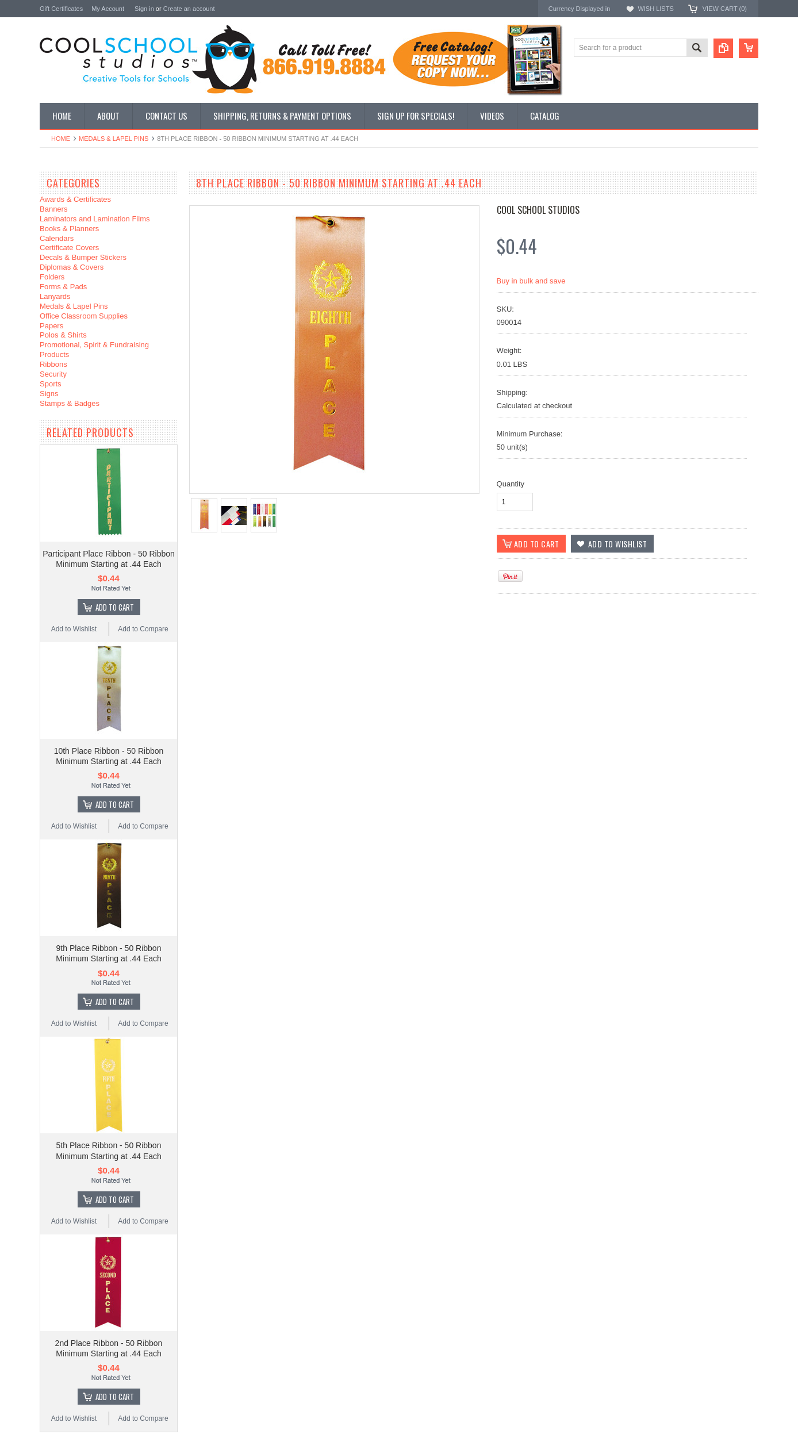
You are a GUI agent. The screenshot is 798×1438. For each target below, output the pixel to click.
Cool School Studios (538, 210)
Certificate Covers (69, 247)
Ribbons (53, 364)
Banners (53, 209)
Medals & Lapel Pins (113, 138)
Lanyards (55, 296)
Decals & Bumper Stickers (83, 257)
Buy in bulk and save (531, 281)
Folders (52, 277)
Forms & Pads (63, 286)
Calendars (57, 238)
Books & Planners (69, 228)
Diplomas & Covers (71, 267)
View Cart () (725, 8)
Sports (51, 383)
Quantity (510, 484)
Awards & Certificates (75, 199)
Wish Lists (655, 8)
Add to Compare (143, 629)
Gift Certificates (61, 8)
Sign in (144, 8)
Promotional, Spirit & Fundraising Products (94, 349)
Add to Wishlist (74, 629)
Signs (49, 393)
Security (53, 374)
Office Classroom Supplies (84, 316)
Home (60, 138)
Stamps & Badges (69, 403)
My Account (107, 8)
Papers (51, 325)
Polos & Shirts (63, 335)
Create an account (189, 8)
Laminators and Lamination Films (94, 218)
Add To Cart (114, 607)
